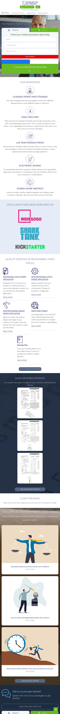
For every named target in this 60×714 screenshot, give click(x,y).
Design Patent (43, 13)
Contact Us (25, 10)
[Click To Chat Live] (37, 6)
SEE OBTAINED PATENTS (30, 489)
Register (15, 30)
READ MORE (8, 297)
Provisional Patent (18, 13)
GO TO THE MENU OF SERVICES (30, 369)
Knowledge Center (30, 681)
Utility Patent (31, 13)
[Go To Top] (56, 709)
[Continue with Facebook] (16, 62)
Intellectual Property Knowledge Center (30, 512)
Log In (44, 30)
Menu (5, 13)
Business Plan (22, 345)
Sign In (36, 9)
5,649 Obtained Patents (30, 378)
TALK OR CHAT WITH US (30, 706)
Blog (31, 9)
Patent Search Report (39, 311)
